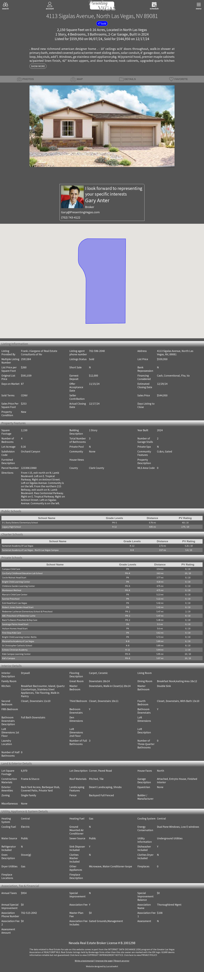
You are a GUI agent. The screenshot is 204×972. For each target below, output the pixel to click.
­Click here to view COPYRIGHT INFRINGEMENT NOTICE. (97, 955)
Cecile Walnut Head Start (14, 577)
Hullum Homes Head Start (15, 628)
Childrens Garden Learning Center (18, 586)
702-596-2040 (97, 351)
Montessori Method (11, 590)
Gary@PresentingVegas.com (80, 212)
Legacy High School (11, 526)
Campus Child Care (11, 569)
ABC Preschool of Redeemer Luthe (18, 615)
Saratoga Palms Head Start (15, 624)
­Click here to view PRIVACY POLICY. (140, 955)
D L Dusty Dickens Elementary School (20, 522)
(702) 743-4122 (70, 217)
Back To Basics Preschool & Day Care (19, 620)
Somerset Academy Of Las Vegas (17, 545)
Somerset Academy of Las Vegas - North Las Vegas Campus (30, 550)
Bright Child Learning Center (16, 581)
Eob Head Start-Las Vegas (14, 603)
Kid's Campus (8, 658)
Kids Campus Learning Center (16, 654)
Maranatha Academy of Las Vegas (18, 641)
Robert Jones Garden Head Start (18, 607)
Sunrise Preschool (11, 598)
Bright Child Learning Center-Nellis (19, 637)
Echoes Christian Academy (14, 649)
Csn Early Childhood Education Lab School (22, 573)
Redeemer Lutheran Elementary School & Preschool (27, 611)
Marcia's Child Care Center (14, 594)
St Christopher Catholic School (17, 645)
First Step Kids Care (11, 632)
